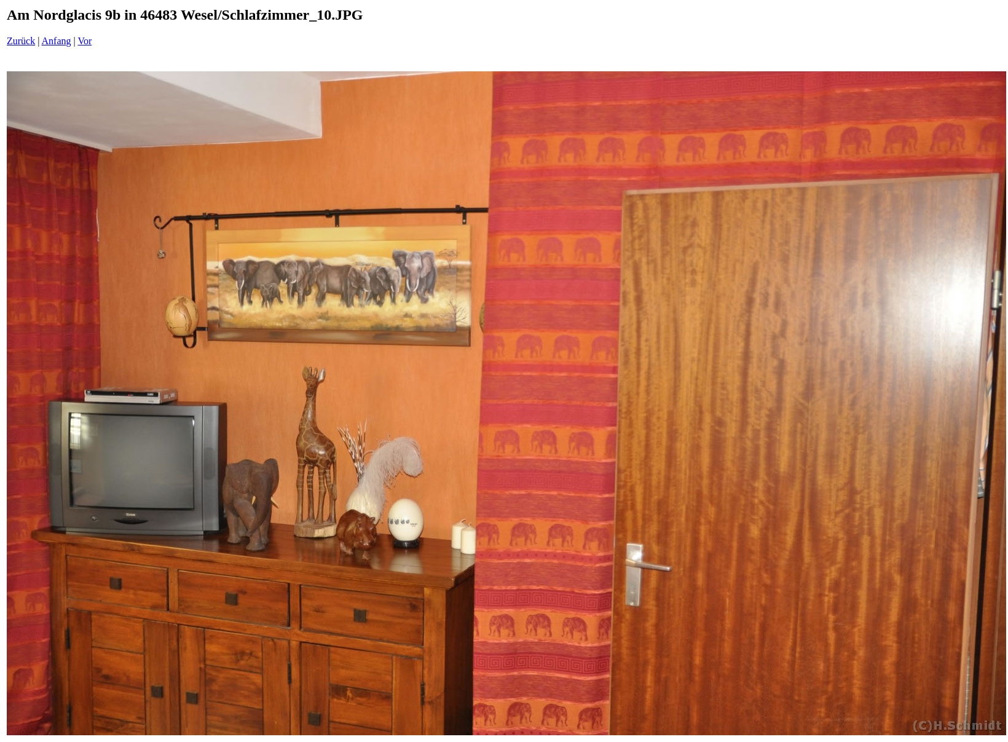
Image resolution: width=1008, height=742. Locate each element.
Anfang (56, 41)
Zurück (21, 41)
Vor (84, 41)
